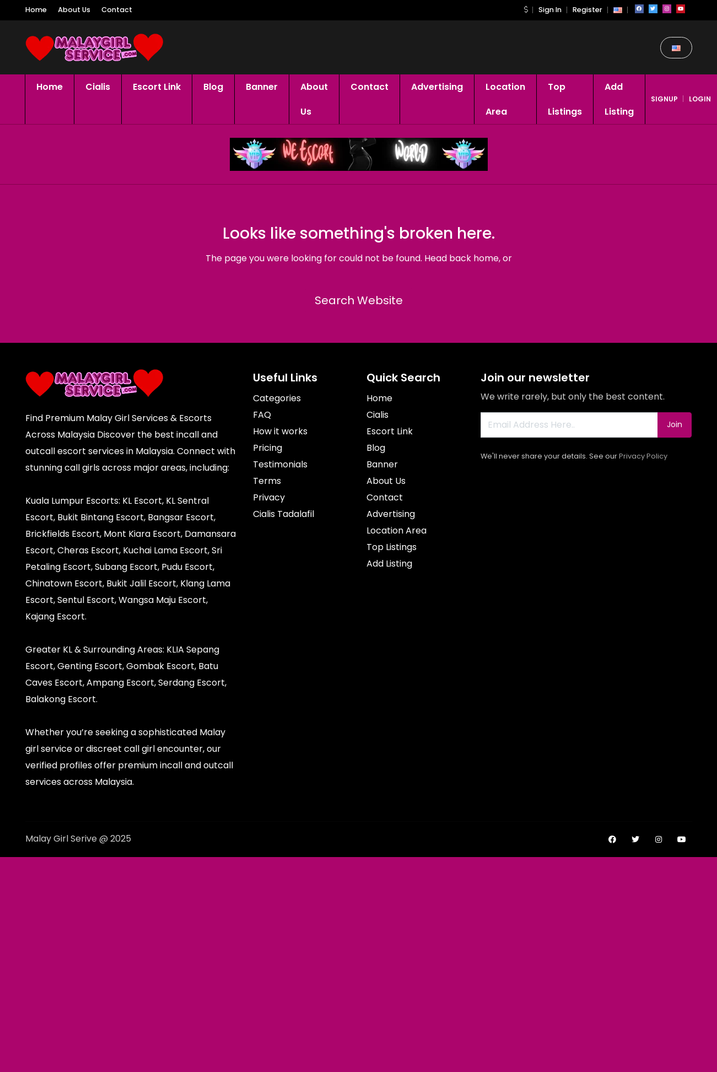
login (700, 99)
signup (664, 99)
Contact (116, 9)
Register (587, 9)
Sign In (550, 9)
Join (674, 424)
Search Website (359, 300)
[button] (525, 9)
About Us (74, 9)
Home (36, 9)
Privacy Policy (643, 456)
